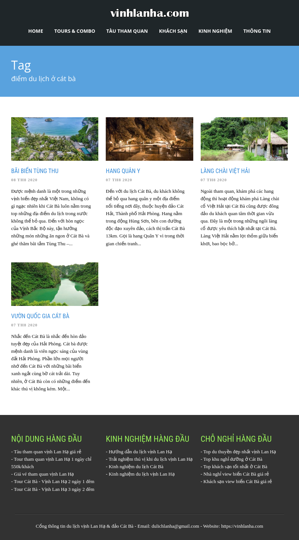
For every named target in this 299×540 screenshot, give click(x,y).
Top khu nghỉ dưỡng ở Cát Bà (233, 459)
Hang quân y (123, 171)
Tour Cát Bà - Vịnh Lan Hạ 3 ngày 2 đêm (54, 489)
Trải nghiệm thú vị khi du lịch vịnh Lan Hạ (151, 459)
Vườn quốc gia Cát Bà (40, 316)
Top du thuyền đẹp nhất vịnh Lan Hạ (239, 451)
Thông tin (257, 31)
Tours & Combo (74, 31)
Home (35, 31)
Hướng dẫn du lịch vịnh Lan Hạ (140, 451)
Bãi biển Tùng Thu (34, 171)
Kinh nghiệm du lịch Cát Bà (136, 466)
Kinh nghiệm (215, 31)
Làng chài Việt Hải (225, 171)
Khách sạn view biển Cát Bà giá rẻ (237, 481)
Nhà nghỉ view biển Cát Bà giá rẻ (236, 474)
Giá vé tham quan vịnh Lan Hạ (44, 474)
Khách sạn (173, 31)
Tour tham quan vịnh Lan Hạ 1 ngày (49, 459)
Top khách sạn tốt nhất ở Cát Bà (235, 466)
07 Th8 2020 (119, 180)
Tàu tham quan (127, 31)
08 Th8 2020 (24, 180)
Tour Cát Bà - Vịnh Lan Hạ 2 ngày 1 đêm (54, 481)
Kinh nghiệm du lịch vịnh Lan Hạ (142, 474)
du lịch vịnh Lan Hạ (86, 526)
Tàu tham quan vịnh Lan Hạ (41, 451)
